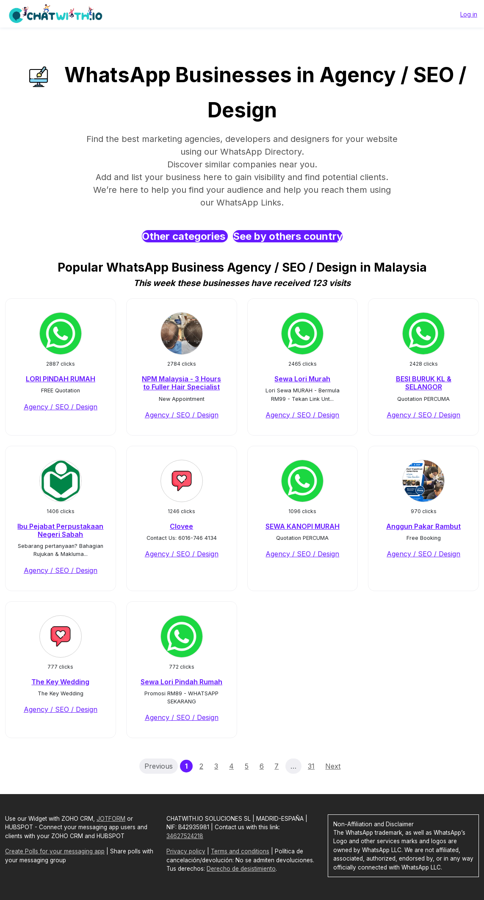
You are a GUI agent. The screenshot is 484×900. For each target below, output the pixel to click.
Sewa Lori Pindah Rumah (181, 682)
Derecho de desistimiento (241, 868)
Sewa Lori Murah (302, 379)
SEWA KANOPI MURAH (303, 526)
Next (332, 766)
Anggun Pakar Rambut (423, 526)
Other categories (185, 236)
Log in (468, 14)
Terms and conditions (240, 851)
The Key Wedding (60, 682)
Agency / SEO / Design (60, 407)
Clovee (181, 526)
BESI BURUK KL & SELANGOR (423, 383)
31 (311, 766)
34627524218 (184, 836)
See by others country (288, 236)
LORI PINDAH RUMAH (60, 379)
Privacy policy (185, 851)
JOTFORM (111, 818)
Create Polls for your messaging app (55, 851)
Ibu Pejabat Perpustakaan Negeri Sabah (60, 530)
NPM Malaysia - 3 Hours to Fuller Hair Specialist (181, 383)
